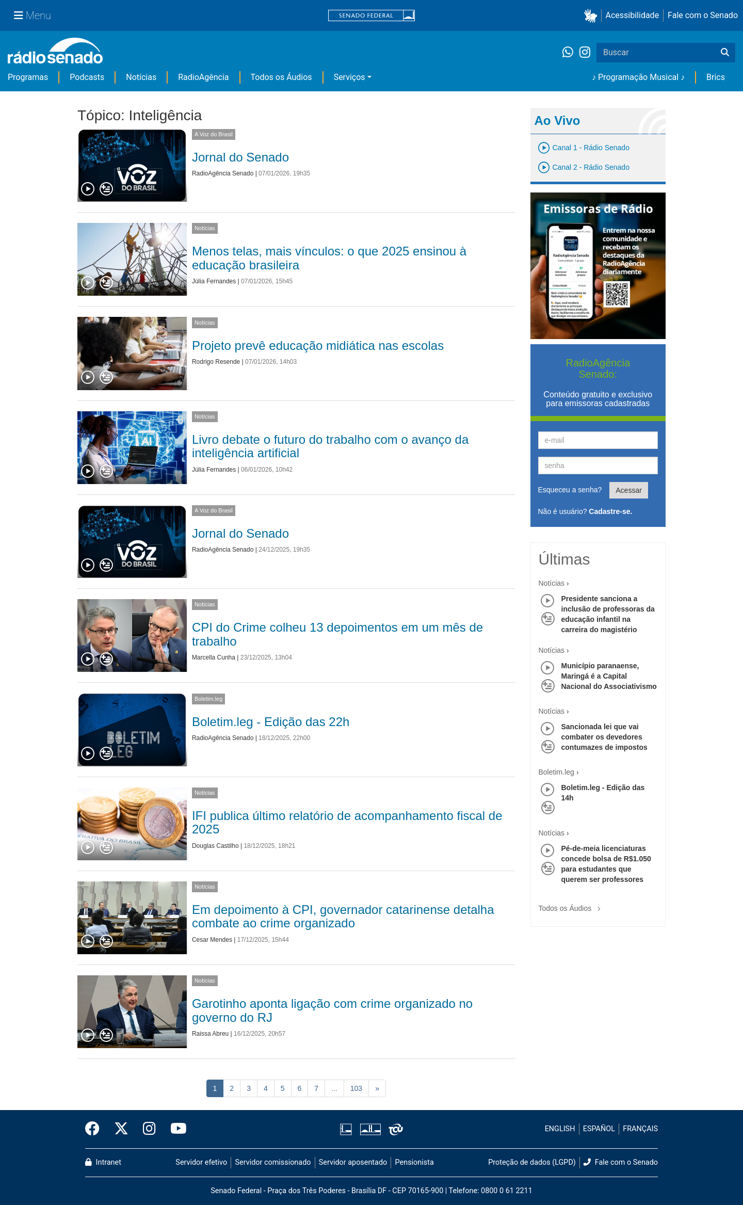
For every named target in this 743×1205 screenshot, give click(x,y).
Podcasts (87, 77)
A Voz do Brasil (214, 134)
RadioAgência (203, 77)
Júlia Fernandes (214, 281)
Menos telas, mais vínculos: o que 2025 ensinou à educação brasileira (329, 257)
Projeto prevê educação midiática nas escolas (318, 345)
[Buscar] (725, 52)
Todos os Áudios (281, 77)
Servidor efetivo (201, 1162)
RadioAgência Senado (222, 173)
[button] (592, 16)
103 (356, 1088)
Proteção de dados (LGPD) (532, 1162)
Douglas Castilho (215, 845)
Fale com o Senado (703, 15)
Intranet (103, 1162)
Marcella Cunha (213, 657)
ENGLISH (560, 1128)
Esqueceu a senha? (570, 490)
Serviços (349, 77)
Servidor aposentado (353, 1162)
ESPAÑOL (599, 1128)
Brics (715, 77)
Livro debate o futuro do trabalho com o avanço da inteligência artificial (330, 446)
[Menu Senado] (32, 15)
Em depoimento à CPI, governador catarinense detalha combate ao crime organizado (343, 916)
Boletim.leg (208, 699)
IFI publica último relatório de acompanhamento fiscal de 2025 (347, 822)
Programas (28, 77)
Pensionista (414, 1162)
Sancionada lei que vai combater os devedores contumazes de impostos (604, 736)
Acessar (629, 490)
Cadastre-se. (610, 511)
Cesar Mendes (212, 939)
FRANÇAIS (640, 1128)
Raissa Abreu (210, 1033)
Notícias (141, 77)
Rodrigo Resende (216, 361)
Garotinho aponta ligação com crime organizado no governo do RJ (332, 1010)
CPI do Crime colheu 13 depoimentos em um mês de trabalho (337, 634)
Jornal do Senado (240, 157)
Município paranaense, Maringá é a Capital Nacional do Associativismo (609, 676)
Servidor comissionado (273, 1162)
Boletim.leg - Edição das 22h (271, 722)
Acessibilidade (632, 15)
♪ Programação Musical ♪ (638, 77)
